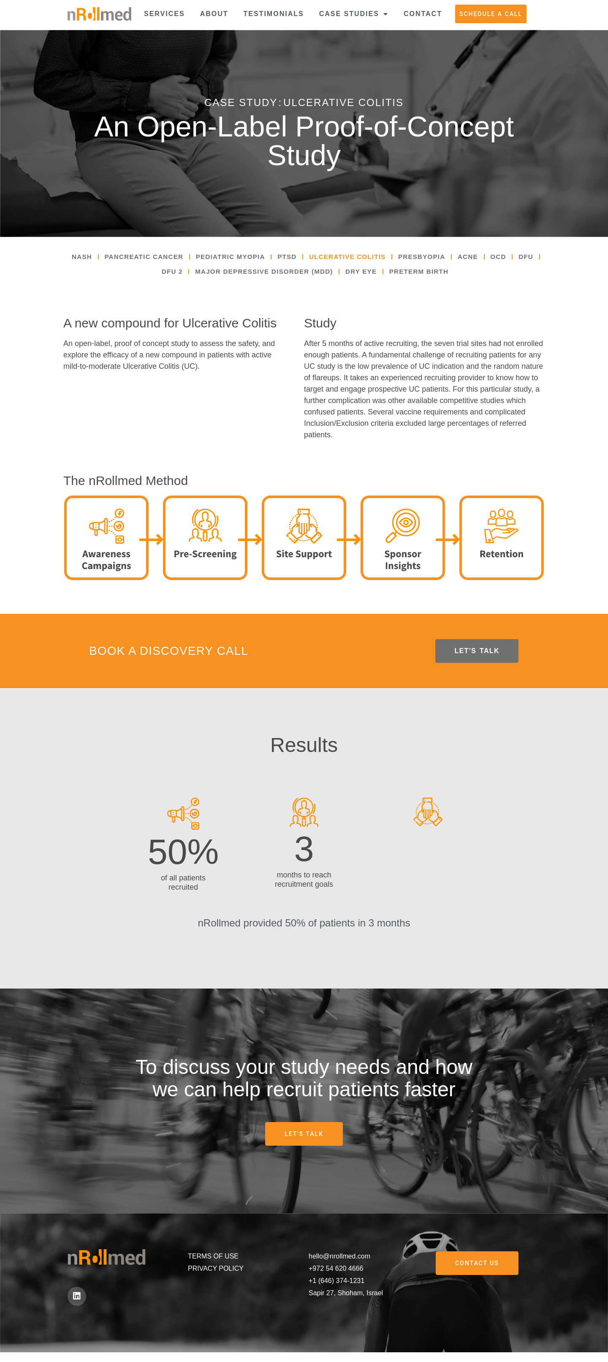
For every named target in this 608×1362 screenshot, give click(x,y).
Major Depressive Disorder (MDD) (276, 274)
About (214, 13)
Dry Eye (378, 274)
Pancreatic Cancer (149, 258)
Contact (423, 13)
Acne (491, 258)
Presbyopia (442, 258)
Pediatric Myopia (240, 258)
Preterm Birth (439, 274)
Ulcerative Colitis (364, 258)
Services (164, 13)
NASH (84, 258)
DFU (147, 274)
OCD (523, 258)
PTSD (300, 258)
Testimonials (274, 13)
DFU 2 (179, 274)
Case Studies (353, 14)
